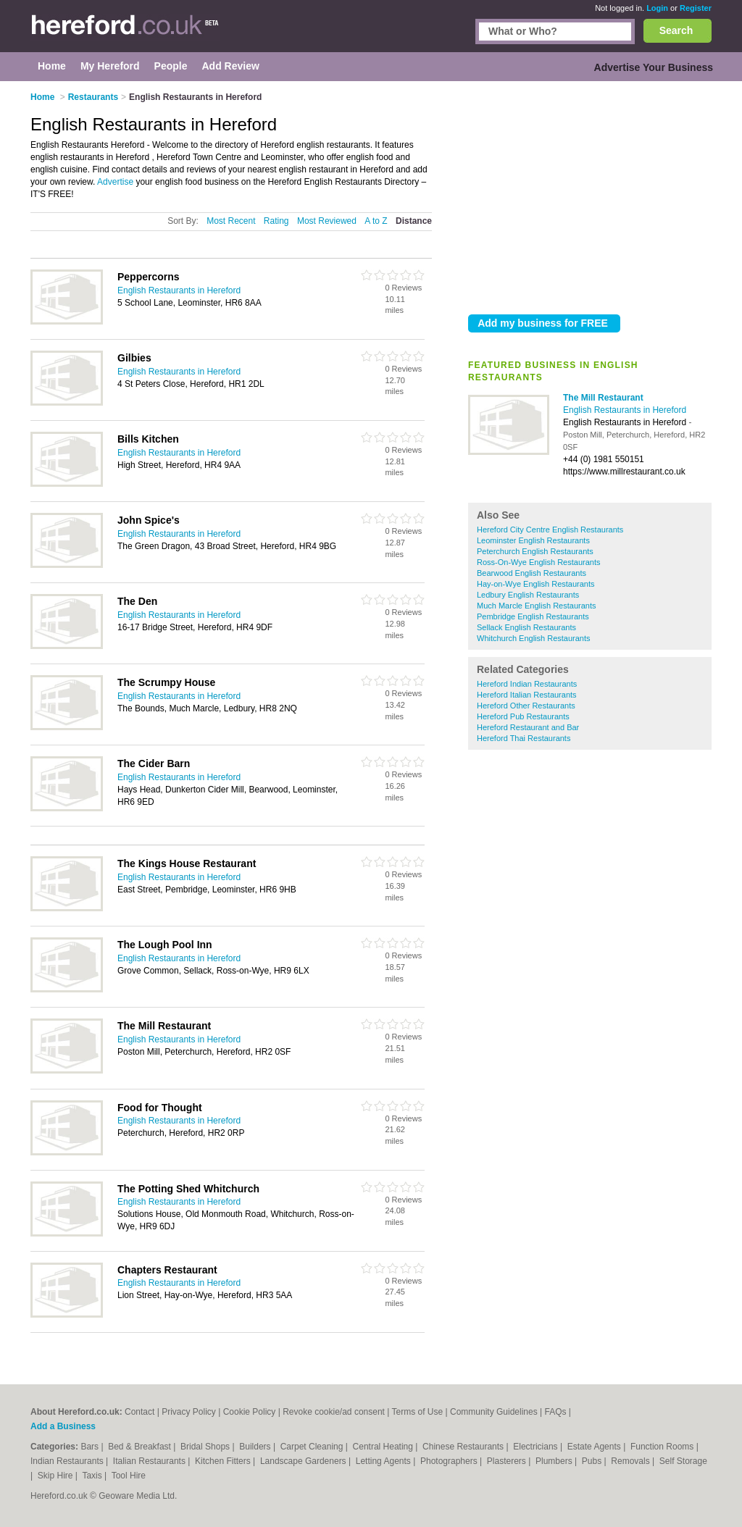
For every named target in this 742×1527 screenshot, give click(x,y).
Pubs (593, 1461)
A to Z (375, 221)
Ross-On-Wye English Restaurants (538, 562)
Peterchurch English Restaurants (535, 551)
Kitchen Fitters (224, 1461)
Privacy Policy (189, 1412)
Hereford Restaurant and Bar (528, 727)
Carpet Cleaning (313, 1447)
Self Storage (683, 1461)
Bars (90, 1447)
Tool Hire (129, 1475)
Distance (414, 221)
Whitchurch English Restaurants (534, 638)
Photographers (450, 1461)
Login (657, 8)
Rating (276, 221)
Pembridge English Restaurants (533, 616)
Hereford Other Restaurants (526, 705)
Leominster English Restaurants (533, 540)
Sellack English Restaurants (526, 627)
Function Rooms (663, 1447)
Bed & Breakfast (140, 1447)
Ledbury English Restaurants (528, 594)
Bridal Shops (206, 1447)
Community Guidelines (494, 1412)
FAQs (555, 1412)
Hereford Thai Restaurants (523, 738)
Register (696, 8)
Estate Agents (595, 1447)
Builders (256, 1447)
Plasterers (507, 1461)
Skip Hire (56, 1475)
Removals (631, 1461)
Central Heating (384, 1447)
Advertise (115, 182)
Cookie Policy (249, 1412)
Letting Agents (384, 1461)
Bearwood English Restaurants (531, 573)
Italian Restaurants (150, 1461)
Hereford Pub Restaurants (523, 716)
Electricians (536, 1447)
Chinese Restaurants (464, 1447)
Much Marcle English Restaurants (536, 605)
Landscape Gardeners (304, 1461)
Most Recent (231, 221)
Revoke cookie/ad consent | (337, 1412)
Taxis (93, 1475)
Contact (139, 1412)
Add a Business (63, 1426)
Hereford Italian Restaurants (527, 694)
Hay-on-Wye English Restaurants (536, 584)
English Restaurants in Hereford (624, 410)
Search (676, 30)
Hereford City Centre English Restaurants (550, 529)
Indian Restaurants (68, 1461)
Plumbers (555, 1461)
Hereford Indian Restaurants (527, 683)
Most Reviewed (327, 221)
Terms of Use (417, 1412)
